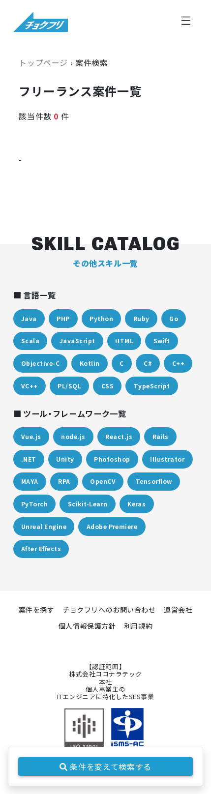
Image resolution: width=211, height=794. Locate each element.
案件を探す (37, 610)
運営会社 (178, 610)
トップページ (43, 62)
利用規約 (138, 626)
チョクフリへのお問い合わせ (108, 610)
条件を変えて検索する (105, 766)
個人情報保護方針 (87, 626)
